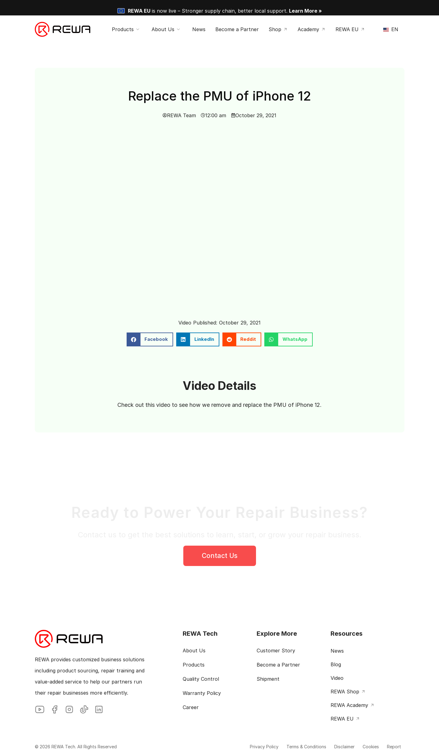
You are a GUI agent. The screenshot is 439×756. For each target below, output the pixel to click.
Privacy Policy (244, 746)
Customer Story (276, 650)
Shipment (268, 679)
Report (391, 746)
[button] (150, 339)
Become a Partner (278, 665)
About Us (194, 650)
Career (191, 707)
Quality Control (201, 679)
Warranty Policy (202, 693)
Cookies (364, 746)
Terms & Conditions (291, 746)
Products (194, 665)
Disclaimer (333, 746)
